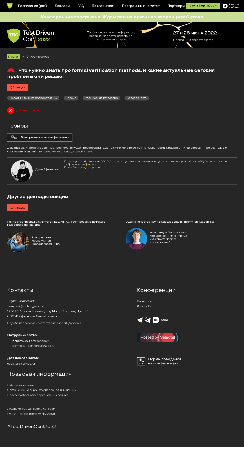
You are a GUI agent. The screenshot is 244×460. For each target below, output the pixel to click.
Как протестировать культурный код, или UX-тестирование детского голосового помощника (56, 223)
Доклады (62, 6)
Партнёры (176, 6)
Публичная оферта (20, 385)
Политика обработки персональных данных (37, 395)
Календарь (144, 301)
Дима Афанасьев (47, 169)
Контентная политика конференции (31, 413)
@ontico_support (33, 306)
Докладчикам (103, 6)
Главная (13, 56)
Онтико (194, 16)
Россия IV (144, 306)
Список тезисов (37, 56)
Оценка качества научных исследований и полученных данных (170, 222)
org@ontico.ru (40, 341)
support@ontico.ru (69, 323)
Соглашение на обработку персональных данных (41, 390)
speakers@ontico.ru (21, 363)
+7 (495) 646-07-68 (21, 301)
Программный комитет (141, 6)
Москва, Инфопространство (193, 40)
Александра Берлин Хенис (168, 232)
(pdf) (43, 6)
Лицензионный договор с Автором (31, 409)
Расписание (28, 6)
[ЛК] (231, 6)
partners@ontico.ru (41, 346)
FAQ (80, 6)
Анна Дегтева (41, 237)
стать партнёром (203, 5)
